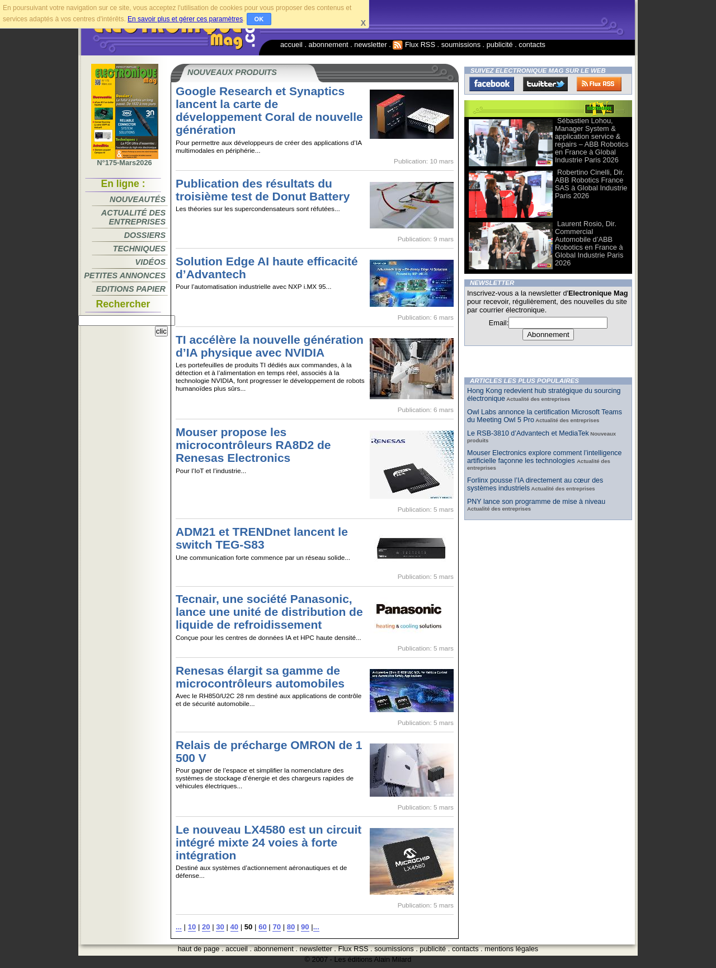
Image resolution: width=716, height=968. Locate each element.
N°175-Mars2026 (124, 159)
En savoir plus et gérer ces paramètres (185, 19)
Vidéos (150, 262)
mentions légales (511, 948)
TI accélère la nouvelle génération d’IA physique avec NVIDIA (270, 346)
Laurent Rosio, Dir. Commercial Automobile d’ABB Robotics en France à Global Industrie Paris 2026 (589, 243)
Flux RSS (414, 44)
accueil (291, 44)
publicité (500, 44)
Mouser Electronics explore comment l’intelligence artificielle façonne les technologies (544, 457)
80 (291, 927)
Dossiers (145, 235)
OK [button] (259, 19)
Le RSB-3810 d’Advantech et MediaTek (528, 433)
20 (206, 927)
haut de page (199, 948)
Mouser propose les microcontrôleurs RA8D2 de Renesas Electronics (253, 444)
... (179, 927)
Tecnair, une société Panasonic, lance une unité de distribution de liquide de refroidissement (269, 611)
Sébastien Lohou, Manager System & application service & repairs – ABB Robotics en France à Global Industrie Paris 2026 (592, 140)
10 (192, 927)
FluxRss (599, 84)
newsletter (370, 44)
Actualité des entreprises (133, 217)
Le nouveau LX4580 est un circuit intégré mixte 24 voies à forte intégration (268, 842)
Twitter (545, 84)
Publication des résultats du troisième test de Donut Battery (263, 190)
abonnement (328, 44)
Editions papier (131, 288)
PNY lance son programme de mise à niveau (536, 502)
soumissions (461, 44)
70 (276, 927)
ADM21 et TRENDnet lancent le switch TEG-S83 (262, 538)
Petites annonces (125, 275)
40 (234, 927)
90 (305, 927)
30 (220, 927)
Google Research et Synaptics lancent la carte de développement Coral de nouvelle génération (269, 110)
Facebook (491, 84)
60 (262, 927)
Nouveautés (138, 199)
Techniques (139, 248)
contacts (532, 44)
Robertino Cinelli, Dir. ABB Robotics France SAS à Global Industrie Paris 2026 (591, 184)
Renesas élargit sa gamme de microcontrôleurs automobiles (260, 677)
